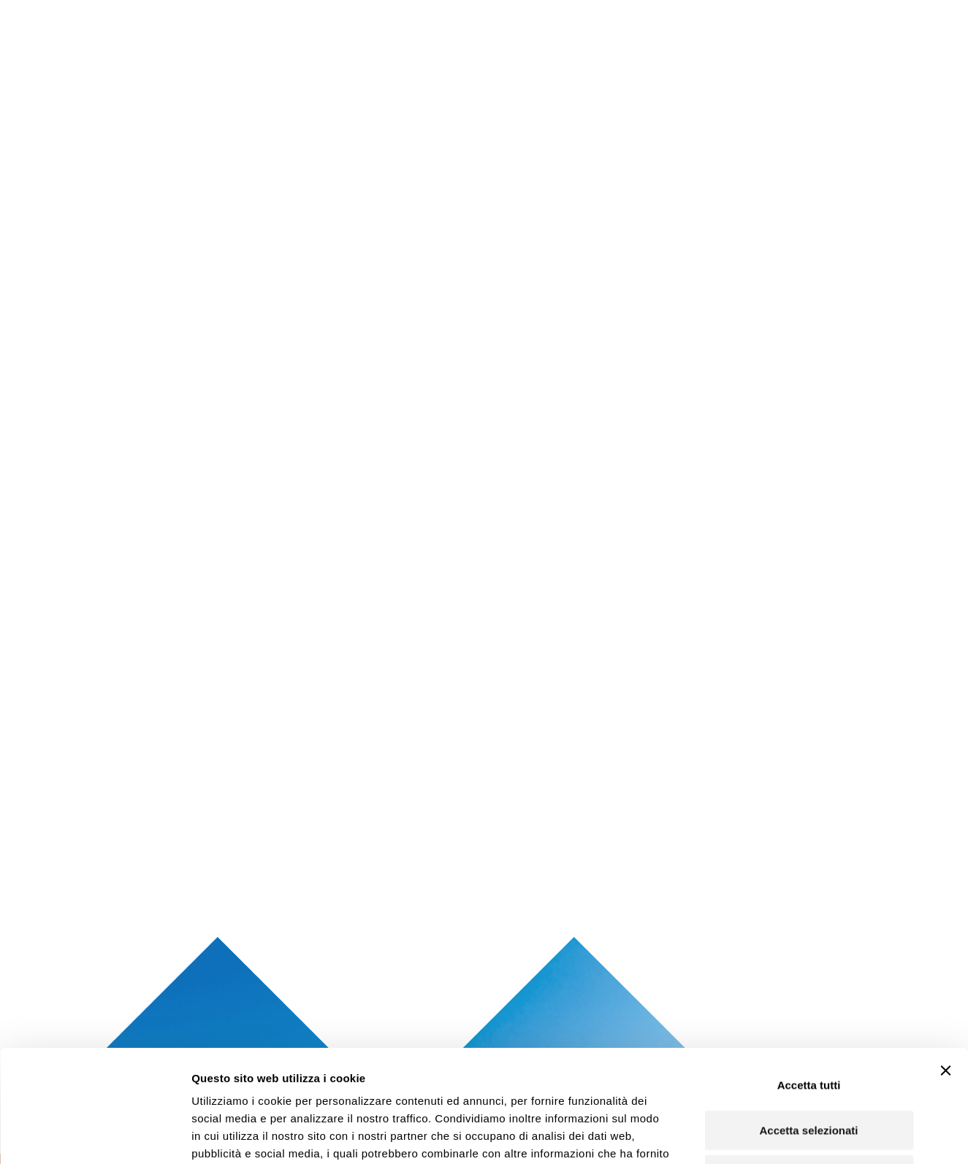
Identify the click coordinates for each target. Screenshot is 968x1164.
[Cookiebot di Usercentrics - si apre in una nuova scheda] (95, 1135)
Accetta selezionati (808, 1025)
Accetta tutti (809, 979)
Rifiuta (809, 1069)
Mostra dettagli (771, 1135)
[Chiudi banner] (945, 965)
